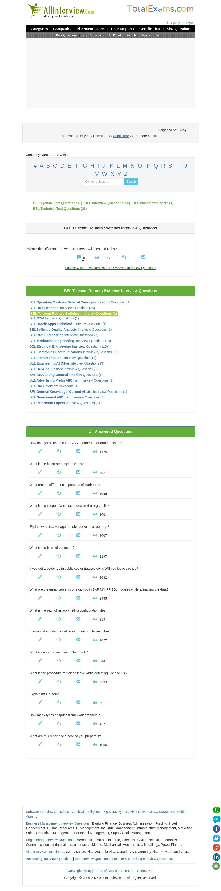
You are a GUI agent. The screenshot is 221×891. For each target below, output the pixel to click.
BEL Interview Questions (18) (70, 341)
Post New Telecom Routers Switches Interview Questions (110, 268)
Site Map (127, 871)
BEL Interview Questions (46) (74, 352)
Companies (62, 29)
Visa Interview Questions (44, 852)
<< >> (121, 136)
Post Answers (92, 35)
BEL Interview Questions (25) (62, 308)
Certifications (150, 29)
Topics (146, 35)
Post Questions (66, 35)
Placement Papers (90, 29)
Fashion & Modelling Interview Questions (142, 859)
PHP (133, 812)
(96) (107, 203)
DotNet (143, 812)
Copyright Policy (80, 871)
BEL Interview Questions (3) (67, 363)
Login (187, 23)
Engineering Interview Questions (50, 840)
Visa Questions (178, 29)
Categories (39, 29)
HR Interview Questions (92, 859)
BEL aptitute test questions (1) (57, 203)
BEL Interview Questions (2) (64, 335)
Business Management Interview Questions (57, 823)
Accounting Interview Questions (49, 859)
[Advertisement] (110, 73)
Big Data (109, 812)
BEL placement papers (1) (153, 203)
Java (153, 812)
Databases (167, 812)
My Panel (114, 35)
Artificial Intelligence (86, 812)
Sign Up (172, 23)
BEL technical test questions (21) (60, 209)
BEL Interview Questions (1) (80, 302)
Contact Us (145, 871)
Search (131, 35)
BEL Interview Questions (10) (69, 346)
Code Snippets (122, 29)
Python (123, 812)
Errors (160, 35)
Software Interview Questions (47, 812)
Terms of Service (106, 871)
